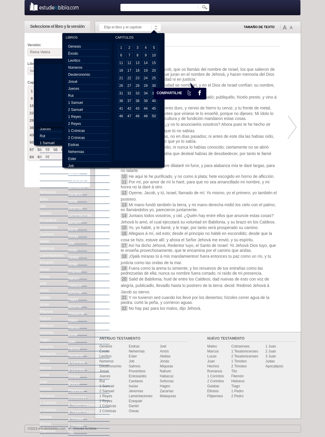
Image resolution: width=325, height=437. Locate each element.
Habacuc (167, 376)
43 (32, 135)
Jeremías (136, 391)
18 (137, 70)
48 (137, 116)
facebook (200, 93)
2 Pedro (237, 396)
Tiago (235, 386)
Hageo (165, 386)
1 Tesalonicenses (244, 351)
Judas (270, 361)
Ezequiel (135, 401)
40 (154, 101)
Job (131, 361)
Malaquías (168, 396)
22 (32, 113)
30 (154, 86)
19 (146, 70)
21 (121, 78)
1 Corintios (215, 376)
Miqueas (166, 366)
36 (32, 127)
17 (129, 70)
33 (137, 93)
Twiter (189, 93)
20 (154, 70)
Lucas (212, 356)
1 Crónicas (107, 406)
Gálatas (46, 417)
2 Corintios (215, 381)
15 (32, 106)
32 (129, 93)
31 (121, 93)
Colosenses (240, 346)
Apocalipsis (274, 366)
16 (121, 70)
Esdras (134, 346)
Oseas (134, 411)
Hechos (213, 366)
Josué (104, 371)
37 (129, 101)
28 (137, 86)
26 (121, 86)
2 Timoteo (239, 366)
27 (129, 86)
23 (137, 78)
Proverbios (137, 371)
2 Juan (270, 351)
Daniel (134, 406)
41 (121, 108)
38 (137, 101)
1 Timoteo (239, 361)
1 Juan (270, 346)
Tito (234, 371)
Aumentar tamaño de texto (285, 27)
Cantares (136, 381)
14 (146, 63)
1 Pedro (237, 391)
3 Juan (270, 356)
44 (146, 108)
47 (129, 116)
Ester (133, 356)
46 (121, 116)
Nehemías (137, 351)
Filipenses (215, 396)
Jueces (104, 376)
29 (32, 120)
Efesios (213, 391)
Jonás (164, 361)
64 (32, 157)
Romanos (214, 371)
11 (121, 63)
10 (154, 55)
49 (146, 116)
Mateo (212, 346)
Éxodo (104, 351)
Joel (163, 346)
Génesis (74, 46)
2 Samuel (106, 391)
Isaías (133, 386)
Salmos (134, 366)
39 (146, 101)
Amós (164, 351)
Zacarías (167, 391)
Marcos (213, 351)
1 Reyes (105, 396)
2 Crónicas (107, 411)
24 (146, 78)
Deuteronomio (110, 366)
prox (290, 127)
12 (129, 63)
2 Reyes (105, 401)
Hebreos (237, 381)
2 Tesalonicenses (244, 356)
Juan (211, 361)
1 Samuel (106, 386)
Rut (102, 381)
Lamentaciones (140, 396)
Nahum (165, 371)
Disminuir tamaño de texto (291, 27)
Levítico (105, 356)
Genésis (105, 346)
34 (146, 93)
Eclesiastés (137, 376)
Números (106, 361)
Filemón (237, 376)
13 (137, 63)
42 (129, 108)
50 (32, 142)
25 (154, 78)
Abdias (165, 356)
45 (154, 108)
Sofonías (167, 381)
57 (32, 149)
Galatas (213, 386)
